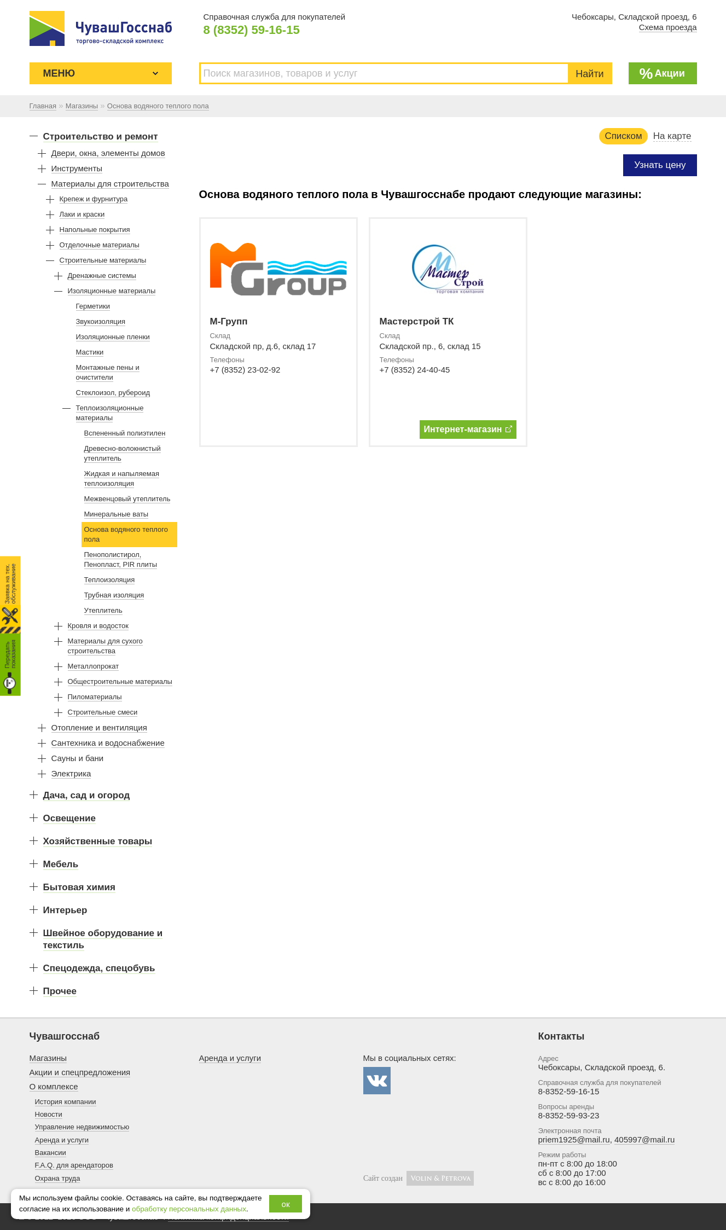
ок (286, 1204)
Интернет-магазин (468, 429)
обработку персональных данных (189, 1209)
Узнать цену (660, 165)
